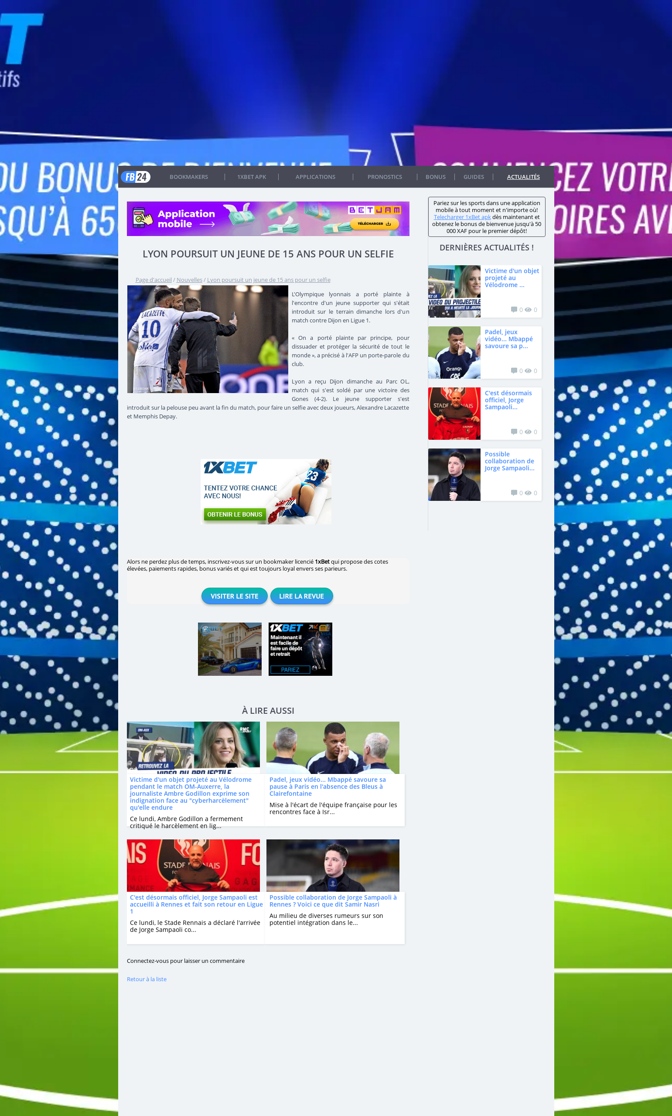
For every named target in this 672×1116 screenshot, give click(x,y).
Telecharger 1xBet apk (462, 217)
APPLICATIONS (315, 177)
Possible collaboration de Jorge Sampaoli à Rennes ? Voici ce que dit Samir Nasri (333, 900)
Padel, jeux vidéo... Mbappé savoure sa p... (509, 339)
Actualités (523, 177)
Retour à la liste (147, 979)
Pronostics (385, 177)
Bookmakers (189, 177)
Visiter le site (234, 596)
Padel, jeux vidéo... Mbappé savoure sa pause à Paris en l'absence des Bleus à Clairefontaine (327, 786)
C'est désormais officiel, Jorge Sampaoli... (508, 400)
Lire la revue (302, 596)
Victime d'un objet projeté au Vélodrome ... (512, 278)
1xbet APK (251, 177)
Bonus (436, 177)
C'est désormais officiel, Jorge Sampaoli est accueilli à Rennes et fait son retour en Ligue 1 (196, 904)
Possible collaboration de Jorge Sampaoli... (510, 461)
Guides (474, 177)
